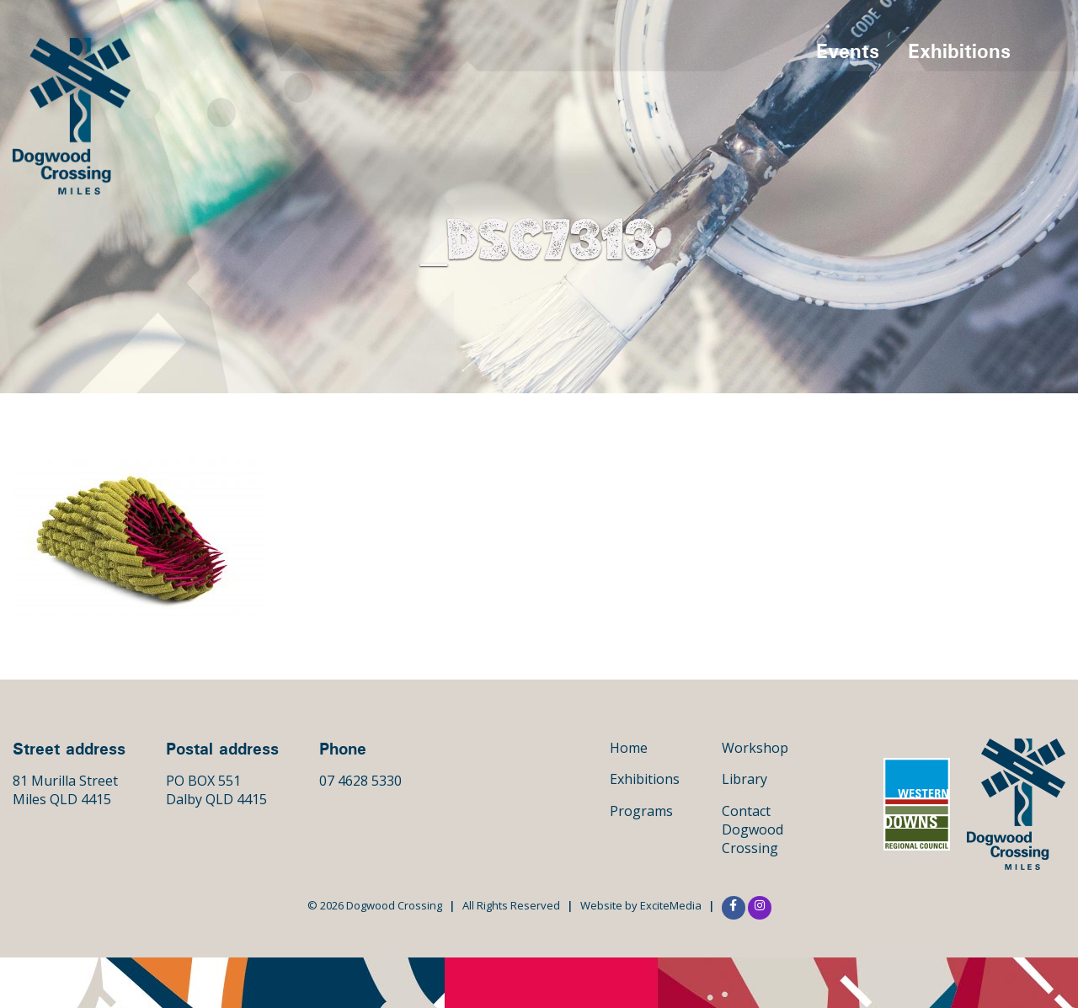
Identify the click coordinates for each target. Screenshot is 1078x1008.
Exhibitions (959, 50)
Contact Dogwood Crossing (752, 830)
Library (744, 779)
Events (847, 50)
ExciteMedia (671, 905)
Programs (641, 811)
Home (629, 748)
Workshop (755, 748)
